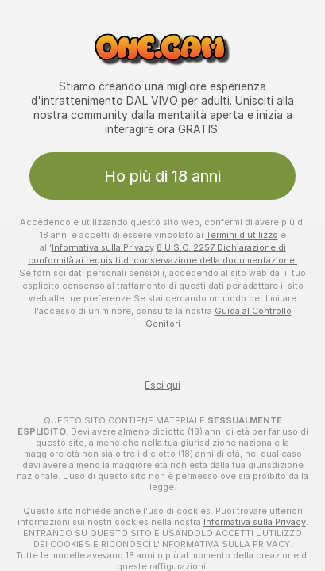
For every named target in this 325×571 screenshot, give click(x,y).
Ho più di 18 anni (162, 176)
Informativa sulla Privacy (103, 247)
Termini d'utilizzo (242, 234)
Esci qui (162, 385)
